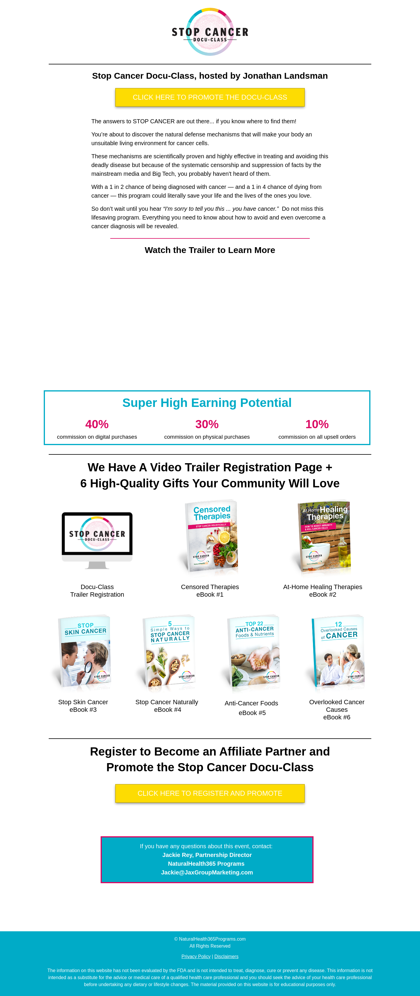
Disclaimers (226, 956)
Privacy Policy (196, 956)
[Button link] (210, 97)
